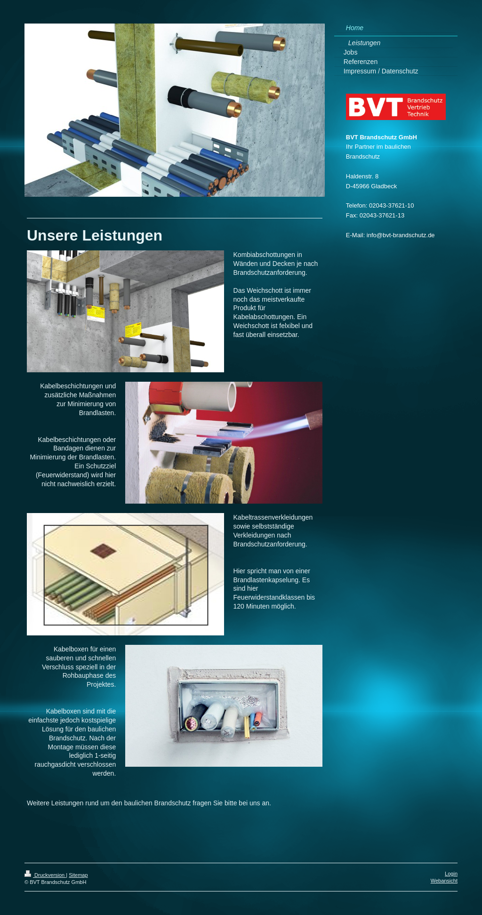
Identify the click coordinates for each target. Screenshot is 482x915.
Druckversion (45, 875)
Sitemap (78, 875)
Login (451, 873)
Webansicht (444, 880)
